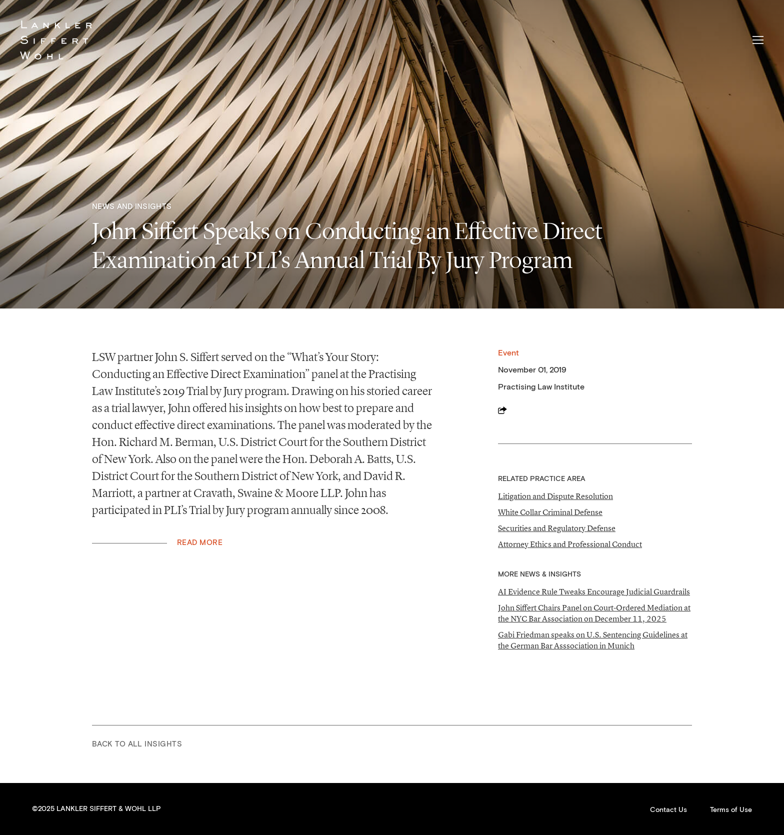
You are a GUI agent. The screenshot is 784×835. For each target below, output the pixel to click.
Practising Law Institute (541, 387)
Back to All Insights (137, 744)
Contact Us (668, 810)
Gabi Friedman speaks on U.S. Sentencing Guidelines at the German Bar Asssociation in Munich (593, 640)
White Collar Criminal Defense (550, 512)
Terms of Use (731, 810)
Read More (199, 542)
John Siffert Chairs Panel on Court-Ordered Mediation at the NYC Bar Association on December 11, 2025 (594, 613)
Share (502, 410)
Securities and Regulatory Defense (557, 528)
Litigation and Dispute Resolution (555, 496)
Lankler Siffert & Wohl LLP (56, 40)
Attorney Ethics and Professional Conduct (570, 544)
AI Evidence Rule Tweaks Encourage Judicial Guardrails (594, 591)
